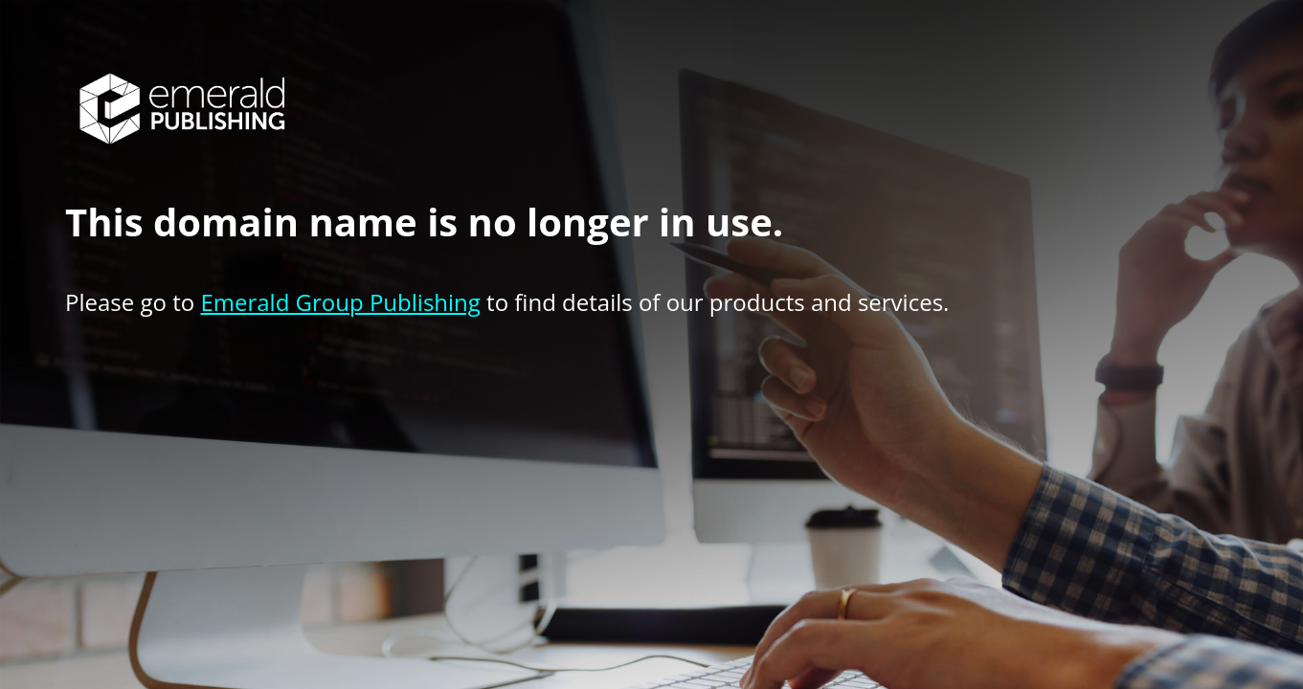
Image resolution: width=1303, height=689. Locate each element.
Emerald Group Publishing (340, 302)
